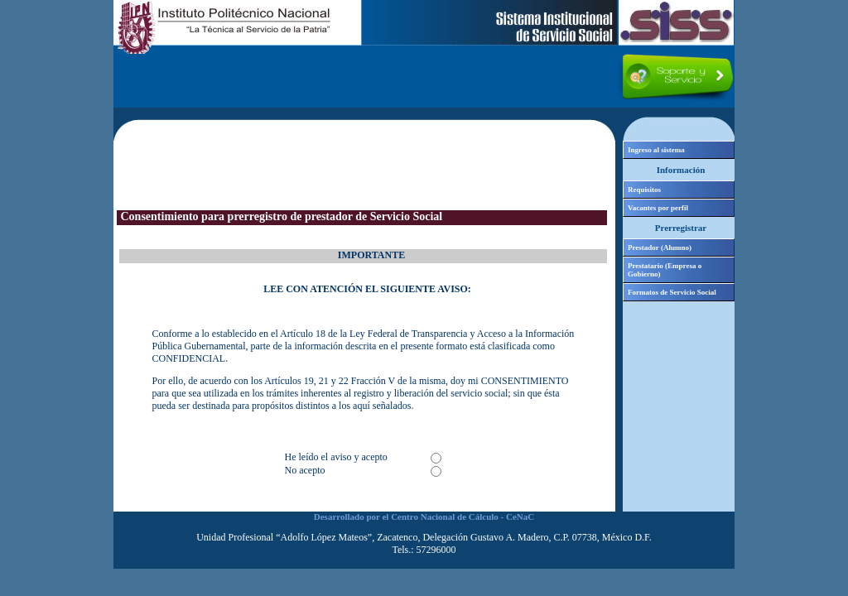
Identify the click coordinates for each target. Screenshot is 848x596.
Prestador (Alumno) (659, 247)
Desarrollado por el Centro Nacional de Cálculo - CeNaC (424, 517)
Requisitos (644, 189)
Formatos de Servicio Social (672, 292)
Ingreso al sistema (656, 150)
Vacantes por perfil (658, 208)
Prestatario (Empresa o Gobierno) (664, 270)
